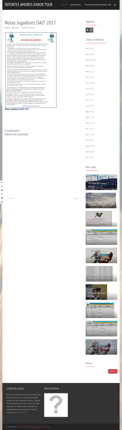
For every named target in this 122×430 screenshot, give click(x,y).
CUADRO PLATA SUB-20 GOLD (100, 241)
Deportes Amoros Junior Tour (28, 4)
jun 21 (88, 94)
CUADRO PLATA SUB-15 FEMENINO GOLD (97, 331)
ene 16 (88, 89)
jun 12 (88, 100)
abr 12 (88, 48)
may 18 (89, 112)
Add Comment (29, 28)
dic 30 (88, 157)
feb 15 (89, 83)
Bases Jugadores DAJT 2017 (99, 223)
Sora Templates (22, 427)
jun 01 (88, 106)
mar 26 (89, 54)
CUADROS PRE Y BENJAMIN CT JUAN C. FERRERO (100, 313)
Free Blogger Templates (40, 427)
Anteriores (75, 5)
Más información (20, 412)
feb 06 (89, 152)
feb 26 (89, 77)
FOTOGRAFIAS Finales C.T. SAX (100, 204)
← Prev (9, 198)
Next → (76, 198)
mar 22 (89, 60)
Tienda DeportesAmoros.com (98, 5)
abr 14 (88, 129)
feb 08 (89, 140)
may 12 (89, 117)
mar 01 (89, 71)
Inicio (64, 5)
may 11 (89, 123)
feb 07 (89, 146)
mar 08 (89, 66)
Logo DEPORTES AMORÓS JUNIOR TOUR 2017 (98, 258)
